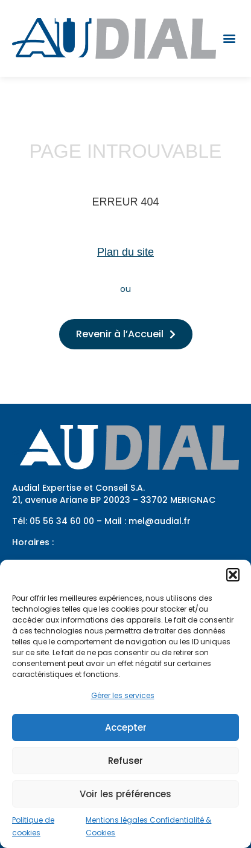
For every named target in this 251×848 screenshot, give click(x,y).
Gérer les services (122, 695)
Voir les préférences (125, 794)
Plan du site (125, 252)
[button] (233, 575)
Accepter (126, 727)
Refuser (125, 760)
